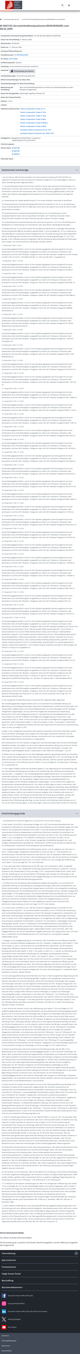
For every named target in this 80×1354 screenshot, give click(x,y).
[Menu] (69, 5)
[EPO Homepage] (13, 5)
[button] (40, 170)
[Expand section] (76, 1253)
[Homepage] (1, 19)
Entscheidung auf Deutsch (22, 71)
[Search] (62, 5)
